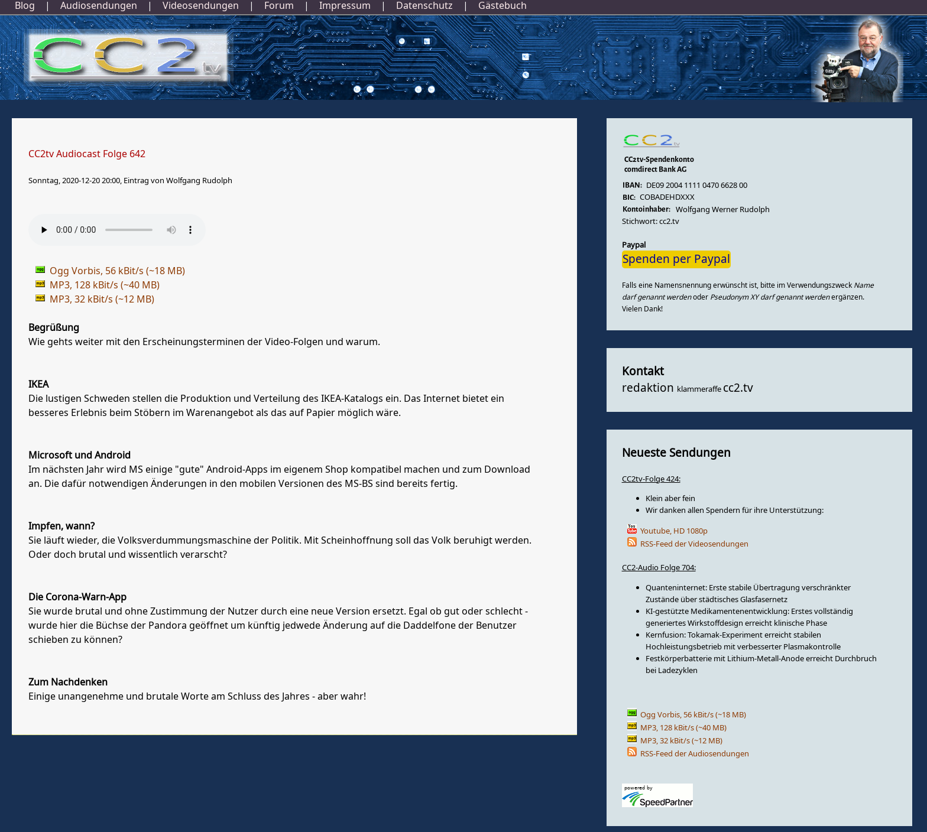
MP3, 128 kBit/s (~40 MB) (683, 727)
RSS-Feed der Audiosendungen (694, 753)
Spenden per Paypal (676, 259)
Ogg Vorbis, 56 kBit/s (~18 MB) (693, 714)
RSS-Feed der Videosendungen (694, 544)
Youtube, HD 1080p (674, 531)
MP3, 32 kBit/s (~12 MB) (681, 740)
